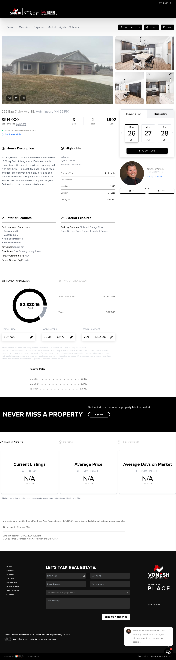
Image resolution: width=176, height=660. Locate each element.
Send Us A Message (116, 617)
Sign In (165, 3)
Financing (11, 582)
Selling (10, 578)
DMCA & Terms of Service (161, 656)
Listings (10, 571)
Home (9, 567)
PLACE (67, 634)
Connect (11, 594)
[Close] (170, 630)
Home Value (12, 586)
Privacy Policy (142, 656)
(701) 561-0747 (154, 604)
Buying (10, 574)
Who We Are (12, 590)
